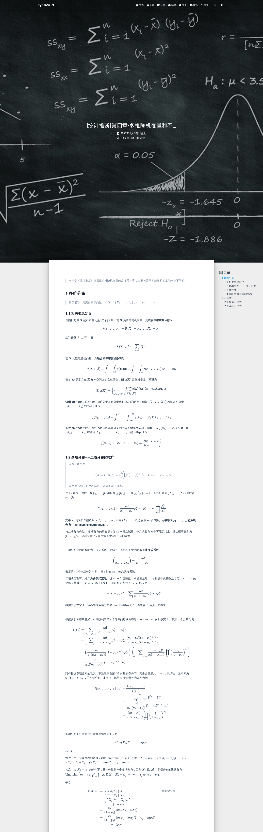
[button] (205, 5)
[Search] (216, 5)
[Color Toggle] (222, 5)
